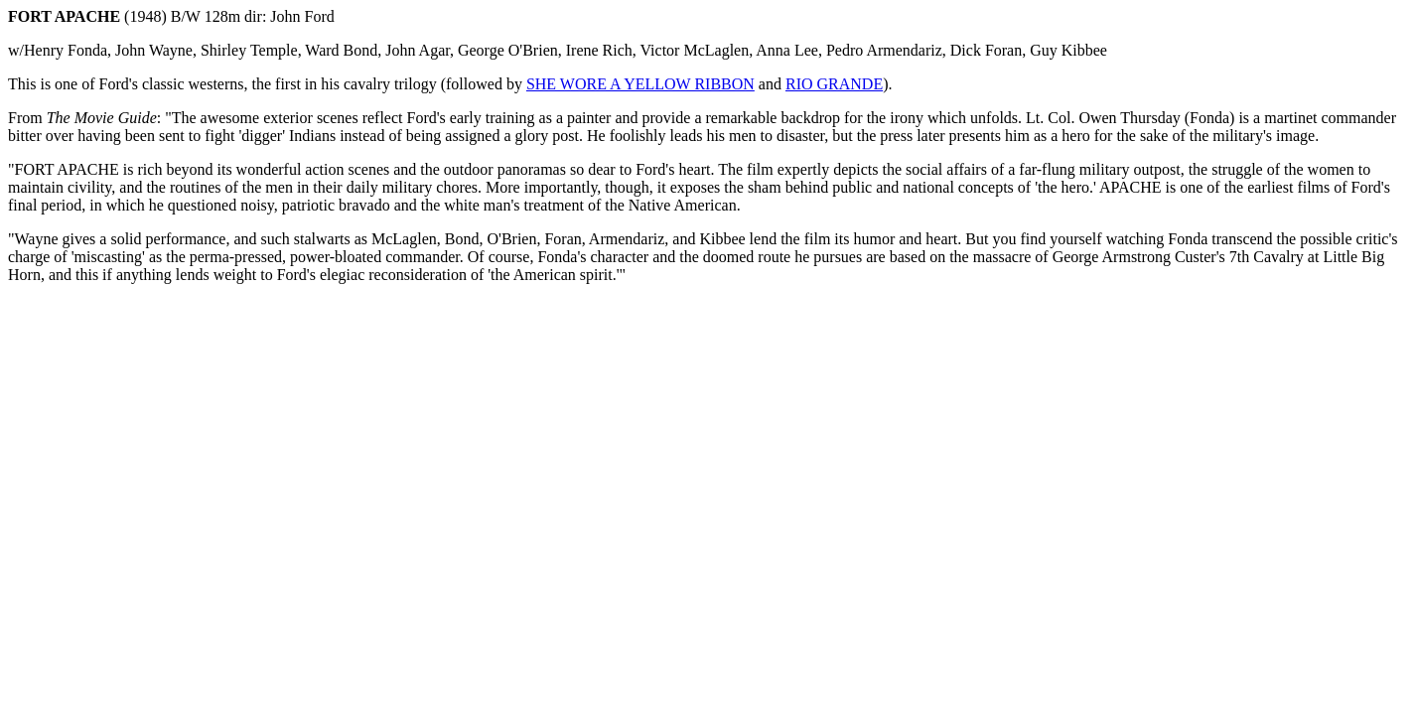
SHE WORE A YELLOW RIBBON (640, 83)
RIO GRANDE (834, 83)
